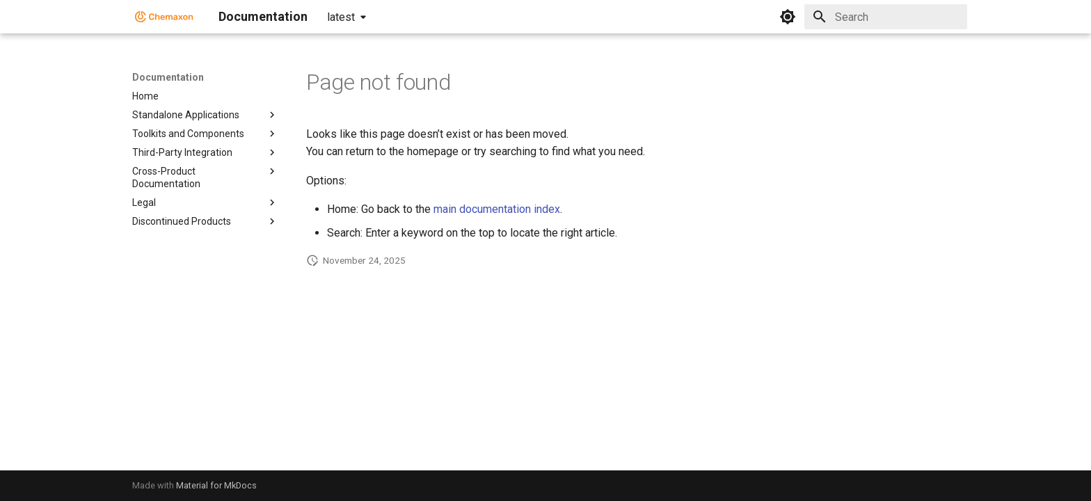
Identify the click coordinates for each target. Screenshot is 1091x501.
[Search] (885, 16)
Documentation (168, 77)
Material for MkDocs (216, 485)
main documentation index (496, 209)
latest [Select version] (341, 17)
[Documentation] (164, 17)
